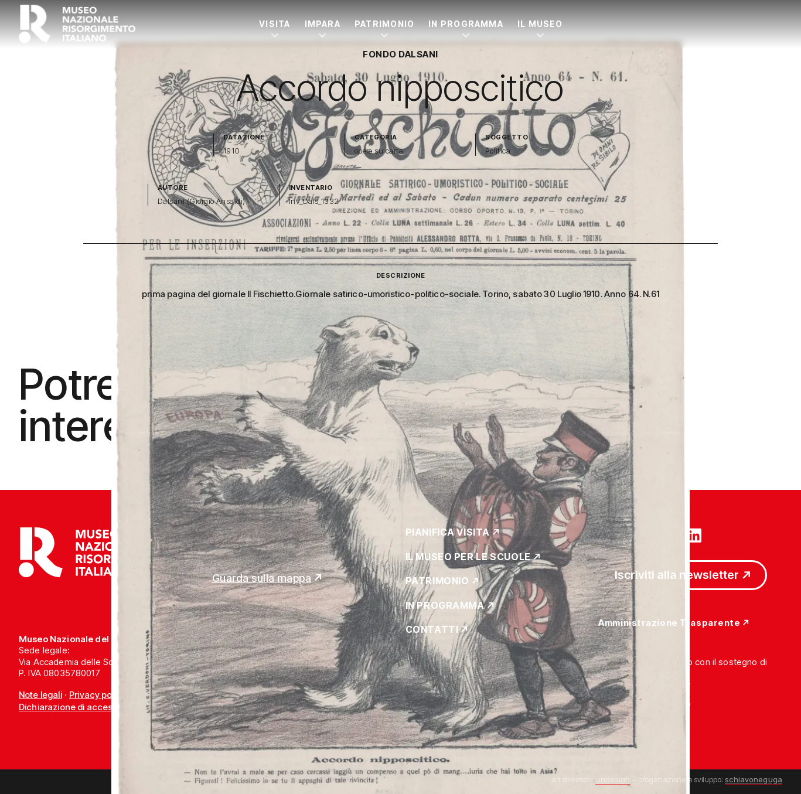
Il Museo (540, 24)
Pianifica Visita (447, 532)
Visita (274, 24)
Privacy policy (97, 694)
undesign (612, 779)
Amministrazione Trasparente (669, 623)
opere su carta (379, 150)
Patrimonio (384, 24)
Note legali (40, 694)
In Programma (465, 24)
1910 (231, 150)
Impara (322, 24)
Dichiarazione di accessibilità (79, 707)
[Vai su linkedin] (694, 534)
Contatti (432, 630)
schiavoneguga (753, 779)
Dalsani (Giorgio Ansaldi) (202, 201)
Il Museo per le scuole (468, 557)
